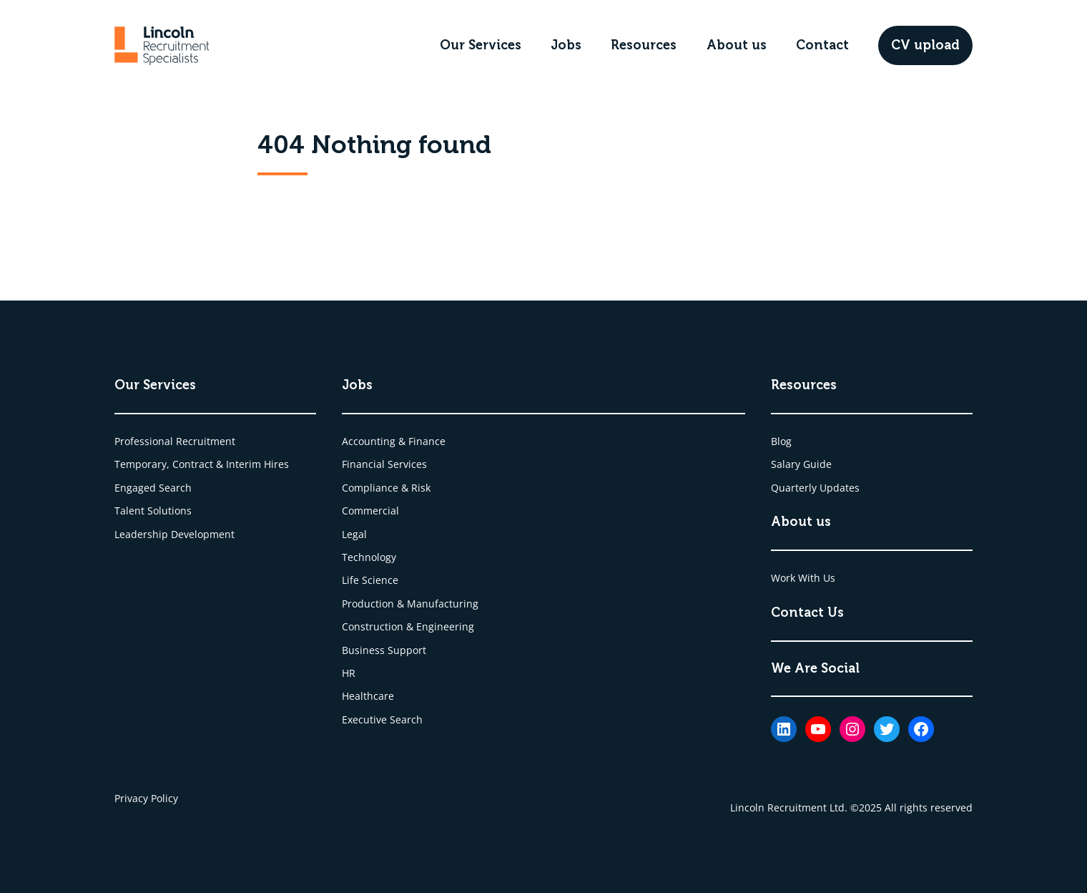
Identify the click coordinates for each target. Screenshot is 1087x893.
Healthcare (368, 696)
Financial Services (384, 464)
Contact (822, 45)
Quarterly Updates (815, 487)
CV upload (925, 45)
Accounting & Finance (394, 441)
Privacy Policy (146, 798)
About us (737, 45)
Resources (644, 45)
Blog (781, 441)
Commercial (370, 510)
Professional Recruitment (174, 441)
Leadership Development (174, 534)
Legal (354, 534)
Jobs (566, 45)
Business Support (384, 650)
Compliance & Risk (386, 487)
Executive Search (382, 719)
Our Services (480, 45)
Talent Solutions (153, 510)
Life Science (370, 580)
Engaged (136, 487)
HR (348, 673)
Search (175, 487)
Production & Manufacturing (410, 603)
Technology (369, 557)
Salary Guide (801, 464)
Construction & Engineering (408, 626)
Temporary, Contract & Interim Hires (201, 464)
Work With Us (803, 578)
